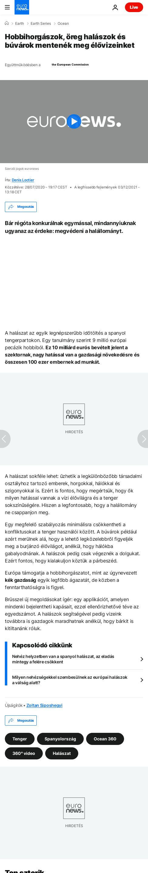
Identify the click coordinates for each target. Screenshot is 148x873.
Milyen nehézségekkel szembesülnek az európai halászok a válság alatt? (69, 680)
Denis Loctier (23, 180)
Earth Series (41, 23)
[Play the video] (74, 121)
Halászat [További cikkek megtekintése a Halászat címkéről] (62, 753)
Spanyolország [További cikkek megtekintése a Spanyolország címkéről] (60, 738)
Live (134, 7)
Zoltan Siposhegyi (44, 705)
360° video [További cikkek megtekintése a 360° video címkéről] (23, 753)
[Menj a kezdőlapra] (22, 7)
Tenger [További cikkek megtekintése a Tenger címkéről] (19, 738)
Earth (19, 23)
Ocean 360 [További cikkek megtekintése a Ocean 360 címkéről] (105, 738)
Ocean (63, 23)
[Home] (6, 23)
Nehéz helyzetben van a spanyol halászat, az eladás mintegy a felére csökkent (63, 659)
